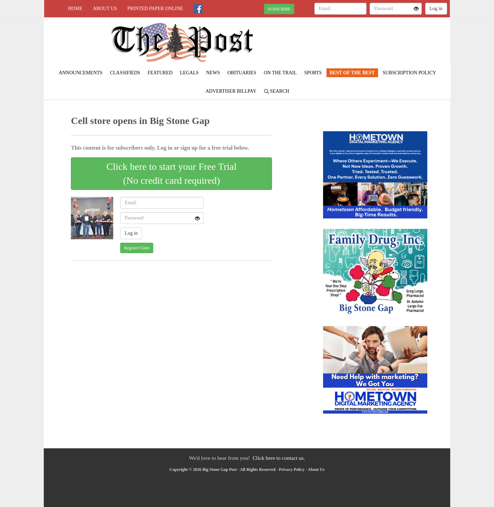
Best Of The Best (352, 72)
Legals (189, 72)
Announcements (80, 72)
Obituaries (241, 72)
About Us (105, 8)
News (213, 72)
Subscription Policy (409, 72)
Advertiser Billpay (231, 91)
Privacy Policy (292, 469)
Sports (313, 72)
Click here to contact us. (279, 458)
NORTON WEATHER (386, 41)
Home (75, 8)
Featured (160, 72)
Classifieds (125, 72)
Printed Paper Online (155, 8)
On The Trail (280, 72)
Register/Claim (136, 248)
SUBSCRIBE (279, 9)
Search (276, 91)
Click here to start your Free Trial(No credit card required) (171, 173)
